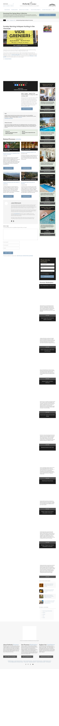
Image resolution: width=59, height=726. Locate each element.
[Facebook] (15, 85)
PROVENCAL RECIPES (14, 9)
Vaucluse (25, 89)
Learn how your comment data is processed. (25, 255)
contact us (20, 117)
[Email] (21, 85)
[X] (26, 85)
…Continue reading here (15, 54)
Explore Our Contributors (46, 656)
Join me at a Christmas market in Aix (28, 152)
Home (4, 20)
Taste (44, 617)
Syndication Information (9, 118)
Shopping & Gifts (12, 20)
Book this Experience (27, 108)
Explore (44, 612)
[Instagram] (17, 85)
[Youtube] (23, 85)
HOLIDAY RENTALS (7, 9)
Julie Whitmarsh (18, 45)
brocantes (31, 55)
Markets (22, 89)
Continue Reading (8, 168)
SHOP (54, 9)
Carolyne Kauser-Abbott (8, 149)
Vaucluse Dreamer (8, 58)
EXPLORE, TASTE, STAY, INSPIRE (24, 9)
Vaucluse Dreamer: (15, 47)
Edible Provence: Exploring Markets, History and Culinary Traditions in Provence (48, 596)
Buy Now (47, 315)
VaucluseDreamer (17, 213)
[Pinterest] (19, 85)
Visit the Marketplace (27, 656)
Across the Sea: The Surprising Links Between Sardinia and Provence (49, 590)
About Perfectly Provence (10, 656)
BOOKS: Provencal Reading (35, 9)
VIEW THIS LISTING (47, 110)
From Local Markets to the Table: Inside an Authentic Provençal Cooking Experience (49, 601)
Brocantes (19, 89)
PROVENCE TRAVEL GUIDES (46, 9)
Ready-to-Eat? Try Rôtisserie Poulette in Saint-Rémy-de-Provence (48, 585)
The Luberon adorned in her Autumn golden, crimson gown (11, 133)
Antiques (15, 89)
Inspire (8, 20)
